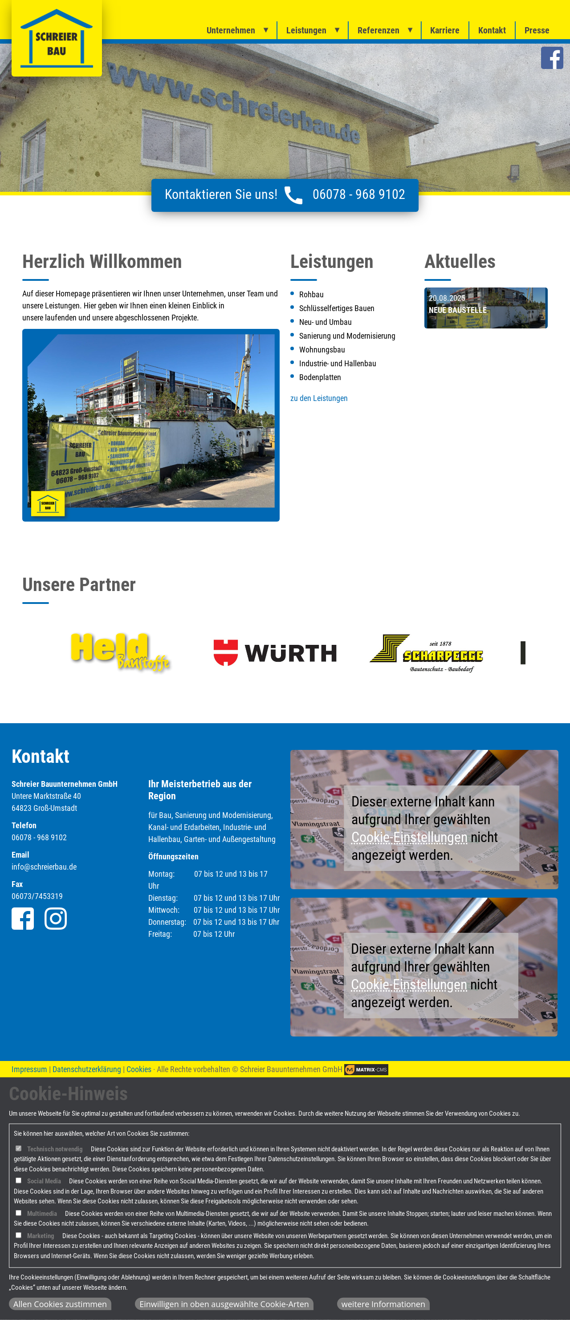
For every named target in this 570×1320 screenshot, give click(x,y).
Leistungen (306, 30)
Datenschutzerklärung (87, 1069)
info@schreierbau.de (44, 866)
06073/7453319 (37, 896)
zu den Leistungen (319, 398)
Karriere (445, 30)
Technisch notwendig (55, 1149)
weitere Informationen (383, 1304)
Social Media (44, 1181)
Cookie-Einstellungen (409, 837)
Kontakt (492, 30)
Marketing (40, 1236)
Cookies (138, 1069)
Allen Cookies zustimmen (60, 1304)
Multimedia (42, 1214)
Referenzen (378, 30)
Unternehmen (231, 30)
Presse (537, 30)
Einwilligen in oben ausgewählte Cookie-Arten (224, 1304)
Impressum (29, 1069)
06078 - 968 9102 (359, 194)
